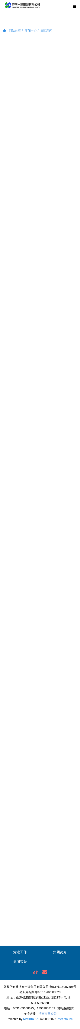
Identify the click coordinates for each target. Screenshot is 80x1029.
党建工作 (20, 952)
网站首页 (12, 30)
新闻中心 (31, 30)
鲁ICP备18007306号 (63, 986)
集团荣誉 (20, 961)
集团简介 (60, 952)
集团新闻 (46, 30)
